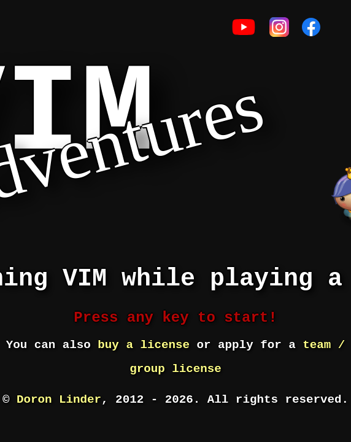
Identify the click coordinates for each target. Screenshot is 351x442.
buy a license (144, 345)
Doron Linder (59, 399)
